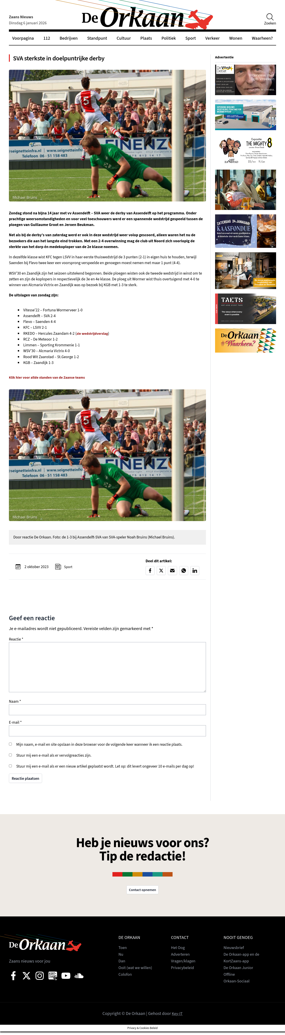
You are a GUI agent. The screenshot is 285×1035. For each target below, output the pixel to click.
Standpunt (97, 38)
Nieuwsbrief (235, 951)
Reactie (16, 642)
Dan (122, 964)
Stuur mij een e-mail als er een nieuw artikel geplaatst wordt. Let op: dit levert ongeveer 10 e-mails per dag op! (105, 769)
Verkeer (212, 38)
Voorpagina (23, 38)
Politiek (168, 38)
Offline (230, 978)
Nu (121, 958)
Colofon (125, 978)
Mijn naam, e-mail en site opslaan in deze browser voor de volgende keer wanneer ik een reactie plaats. (99, 747)
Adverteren (181, 958)
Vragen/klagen (184, 964)
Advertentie (225, 57)
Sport (190, 38)
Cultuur (124, 38)
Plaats (146, 38)
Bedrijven (69, 38)
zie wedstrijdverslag (94, 336)
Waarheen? (262, 38)
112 (46, 38)
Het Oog (178, 951)
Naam (15, 704)
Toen (123, 951)
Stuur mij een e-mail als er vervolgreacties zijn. (54, 758)
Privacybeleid (183, 971)
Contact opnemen (142, 893)
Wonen (235, 38)
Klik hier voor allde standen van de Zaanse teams (50, 380)
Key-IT (177, 1017)
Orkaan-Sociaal (238, 985)
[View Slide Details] (245, 80)
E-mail (15, 725)
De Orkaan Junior (240, 971)
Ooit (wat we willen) (136, 971)
